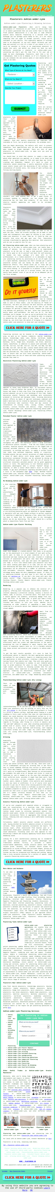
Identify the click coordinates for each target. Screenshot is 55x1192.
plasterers (48, 240)
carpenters (48, 1099)
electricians (7, 1095)
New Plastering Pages (17, 1171)
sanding (14, 198)
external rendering (10, 1107)
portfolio (6, 127)
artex (5, 221)
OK (31, 1190)
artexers (16, 1109)
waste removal (8, 1097)
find (8, 986)
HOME (29, 15)
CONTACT (43, 15)
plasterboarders (25, 1105)
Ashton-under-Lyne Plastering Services (21, 1011)
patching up (15, 576)
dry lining (44, 1103)
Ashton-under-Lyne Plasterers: (15, 27)
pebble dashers (14, 1103)
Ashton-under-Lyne (45, 334)
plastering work (46, 971)
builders (39, 1107)
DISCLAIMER (49, 15)
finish (13, 228)
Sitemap (4, 1171)
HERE (30, 471)
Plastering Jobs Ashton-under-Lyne (34, 1135)
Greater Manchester (28, 973)
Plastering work (45, 63)
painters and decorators (17, 1099)
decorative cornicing (29, 1101)
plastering (32, 140)
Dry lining (11, 710)
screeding (35, 1097)
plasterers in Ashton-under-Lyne (15, 151)
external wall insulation (20, 1090)
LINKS (33, 15)
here (9, 1007)
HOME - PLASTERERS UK (27, 1161)
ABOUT (38, 15)
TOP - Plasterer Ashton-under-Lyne (16, 1145)
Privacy (50, 1171)
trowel (45, 183)
